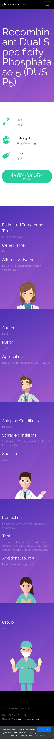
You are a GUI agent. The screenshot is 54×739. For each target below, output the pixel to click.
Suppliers (13, 709)
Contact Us (24, 709)
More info (40, 735)
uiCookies (20, 719)
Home (4, 709)
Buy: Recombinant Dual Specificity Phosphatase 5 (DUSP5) (27, 176)
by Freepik (36, 719)
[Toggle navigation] (48, 4)
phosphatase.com (14, 4)
